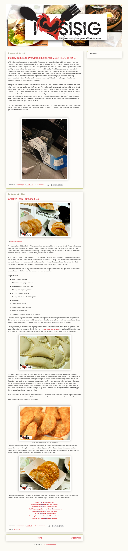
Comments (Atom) (49, 544)
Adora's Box (52, 513)
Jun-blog (54, 518)
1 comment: (39, 185)
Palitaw (37, 502)
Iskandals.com (52, 506)
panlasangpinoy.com (51, 329)
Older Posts (76, 538)
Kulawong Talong (34, 516)
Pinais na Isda (36, 506)
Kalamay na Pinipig (38, 518)
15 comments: (39, 526)
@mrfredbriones (16, 241)
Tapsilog (34, 511)
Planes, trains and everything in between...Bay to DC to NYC (42, 57)
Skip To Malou (54, 504)
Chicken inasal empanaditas (23, 198)
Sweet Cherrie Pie (52, 511)
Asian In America (55, 516)
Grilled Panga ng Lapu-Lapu (36, 509)
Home (39, 538)
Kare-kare (36, 513)
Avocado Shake (36, 504)
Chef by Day (50, 502)
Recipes (17, 529)
